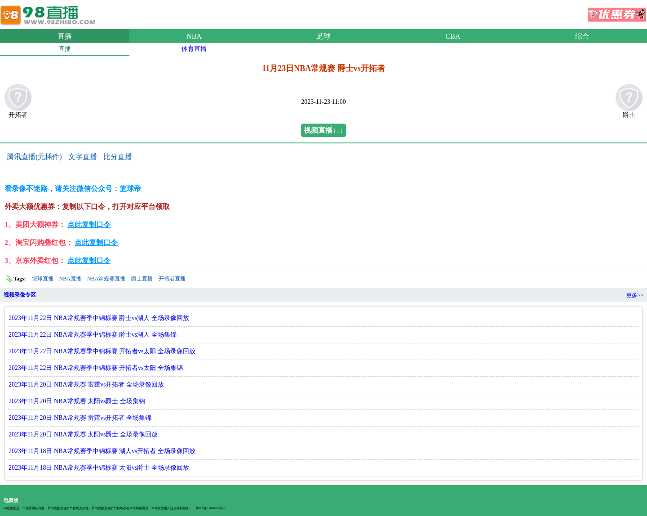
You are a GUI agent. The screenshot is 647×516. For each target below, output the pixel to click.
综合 (582, 36)
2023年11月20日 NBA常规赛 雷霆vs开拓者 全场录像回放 (86, 384)
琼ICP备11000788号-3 (210, 508)
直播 (65, 36)
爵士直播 (142, 279)
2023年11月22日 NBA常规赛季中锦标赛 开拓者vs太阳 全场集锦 (96, 368)
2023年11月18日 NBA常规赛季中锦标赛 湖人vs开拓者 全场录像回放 (102, 451)
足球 (323, 36)
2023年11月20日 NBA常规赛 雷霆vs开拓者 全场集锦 (80, 417)
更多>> (634, 295)
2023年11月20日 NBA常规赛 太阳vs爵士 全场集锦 (77, 401)
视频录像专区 (20, 295)
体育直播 (194, 48)
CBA (453, 36)
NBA (194, 36)
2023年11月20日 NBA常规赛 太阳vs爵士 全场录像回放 (83, 434)
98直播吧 (49, 13)
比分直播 (117, 156)
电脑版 (11, 500)
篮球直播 (42, 279)
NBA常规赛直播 (106, 279)
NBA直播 (70, 279)
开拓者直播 (172, 279)
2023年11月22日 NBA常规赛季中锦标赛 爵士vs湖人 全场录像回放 (99, 318)
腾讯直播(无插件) (34, 156)
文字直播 (82, 156)
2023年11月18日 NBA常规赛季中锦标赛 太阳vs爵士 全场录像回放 (99, 467)
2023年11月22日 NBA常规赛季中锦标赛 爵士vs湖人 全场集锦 (93, 334)
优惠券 (617, 12)
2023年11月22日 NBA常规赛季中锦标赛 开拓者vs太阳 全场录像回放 (102, 351)
